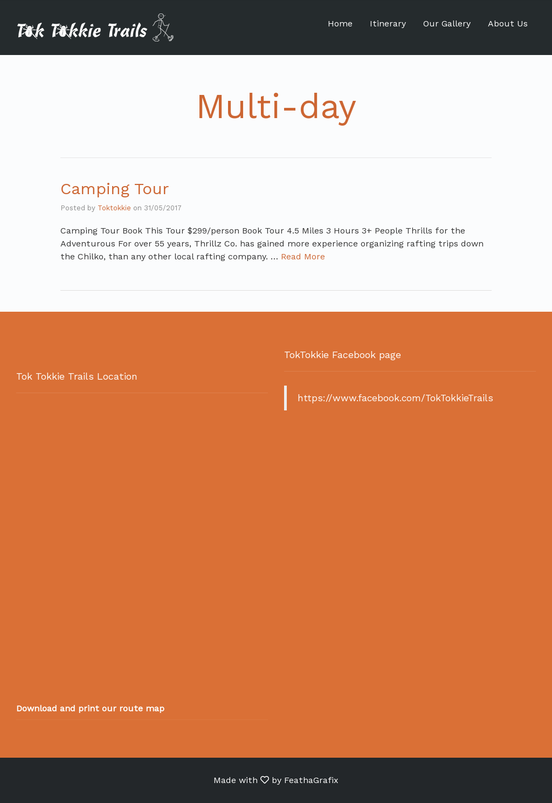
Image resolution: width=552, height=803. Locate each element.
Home (340, 23)
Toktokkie (114, 208)
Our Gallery (447, 23)
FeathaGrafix (311, 780)
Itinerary (388, 23)
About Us (508, 23)
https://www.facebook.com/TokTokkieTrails (395, 398)
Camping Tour (114, 188)
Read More (303, 256)
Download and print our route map (90, 708)
